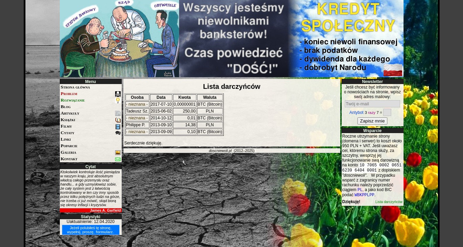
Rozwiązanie (91, 100)
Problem (91, 94)
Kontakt (91, 159)
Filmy (91, 126)
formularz (104, 232)
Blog (66, 106)
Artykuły (91, 113)
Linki (66, 139)
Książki (91, 120)
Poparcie (69, 145)
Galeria (91, 152)
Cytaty (91, 133)
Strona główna (75, 87)
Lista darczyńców (388, 205)
